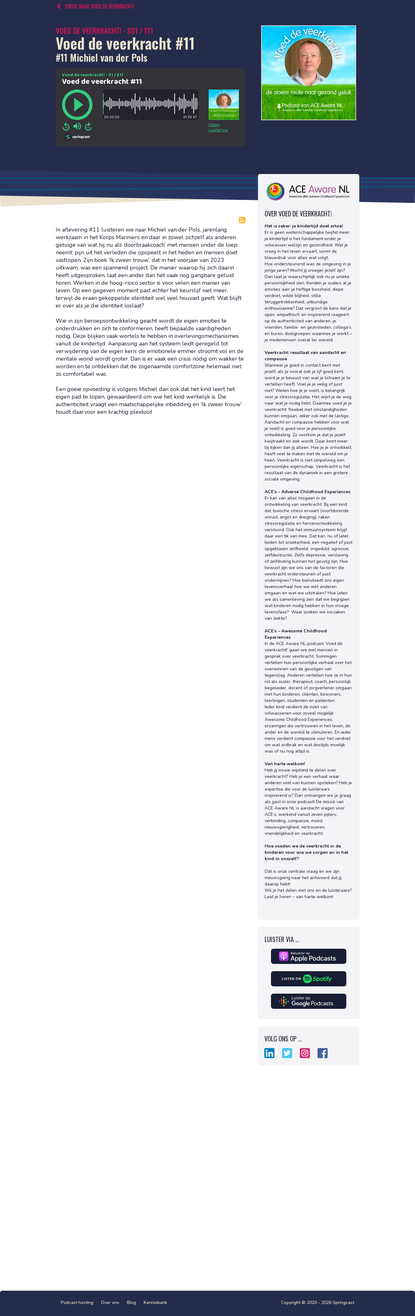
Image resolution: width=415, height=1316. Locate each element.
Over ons (110, 1303)
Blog (131, 1303)
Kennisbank (155, 1303)
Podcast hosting (77, 1303)
